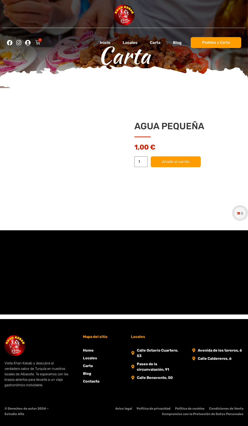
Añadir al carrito (175, 162)
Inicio (105, 42)
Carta (155, 42)
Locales (130, 42)
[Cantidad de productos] (141, 161)
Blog (177, 42)
